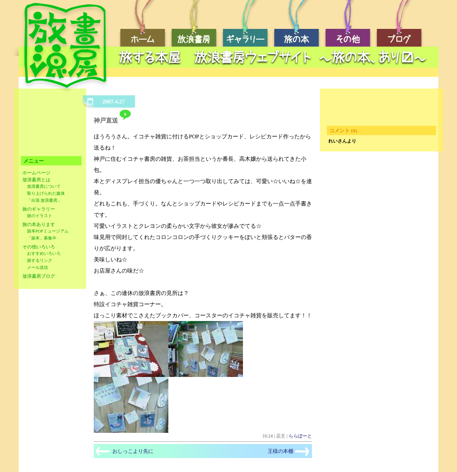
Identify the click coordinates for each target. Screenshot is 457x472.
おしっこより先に (132, 451)
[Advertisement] (50, 125)
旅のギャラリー (38, 209)
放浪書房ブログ (38, 276)
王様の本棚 (280, 451)
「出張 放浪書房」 (44, 200)
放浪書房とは (36, 179)
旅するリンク (39, 260)
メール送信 (37, 267)
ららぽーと (300, 435)
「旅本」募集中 (41, 238)
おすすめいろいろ (44, 253)
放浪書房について (44, 186)
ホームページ (36, 172)
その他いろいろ (38, 246)
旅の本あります (38, 224)
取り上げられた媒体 (46, 193)
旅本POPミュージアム (48, 231)
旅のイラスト (39, 215)
